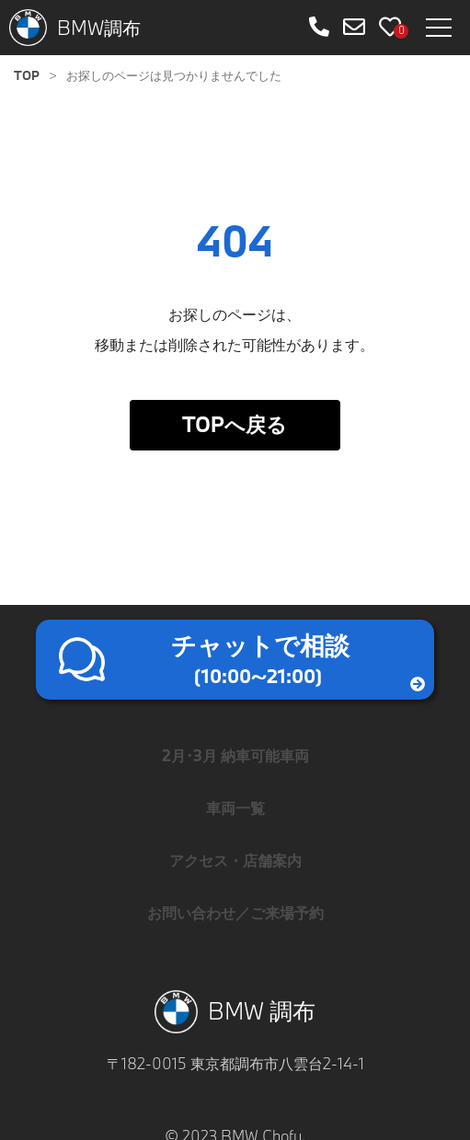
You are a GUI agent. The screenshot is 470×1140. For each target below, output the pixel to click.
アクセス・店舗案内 (235, 860)
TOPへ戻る (234, 424)
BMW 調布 (235, 1012)
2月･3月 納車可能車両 (235, 755)
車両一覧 (235, 807)
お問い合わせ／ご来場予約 (235, 912)
